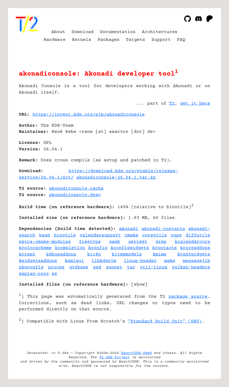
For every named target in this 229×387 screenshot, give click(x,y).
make (169, 261)
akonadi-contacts (163, 229)
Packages (109, 39)
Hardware (55, 39)
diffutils (198, 235)
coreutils (154, 235)
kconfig (97, 248)
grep (160, 241)
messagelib (196, 261)
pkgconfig (31, 267)
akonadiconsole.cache (76, 188)
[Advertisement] (194, 146)
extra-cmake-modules (45, 241)
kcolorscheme (35, 248)
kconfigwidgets (130, 248)
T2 (172, 103)
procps (56, 267)
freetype (90, 241)
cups (176, 235)
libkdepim (104, 261)
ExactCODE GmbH (136, 353)
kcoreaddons (195, 248)
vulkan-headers (191, 267)
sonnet (114, 267)
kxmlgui (74, 261)
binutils (65, 235)
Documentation (118, 32)
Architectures (160, 32)
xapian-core (34, 273)
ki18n (94, 254)
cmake (131, 235)
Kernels (81, 39)
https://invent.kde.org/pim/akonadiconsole (88, 114)
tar (131, 267)
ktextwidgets (193, 254)
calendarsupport (100, 235)
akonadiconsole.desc (75, 195)
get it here (195, 103)
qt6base (78, 267)
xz (54, 273)
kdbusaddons (61, 254)
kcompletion (70, 248)
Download (83, 32)
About (58, 32)
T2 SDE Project (114, 357)
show (139, 284)
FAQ (181, 39)
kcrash (27, 254)
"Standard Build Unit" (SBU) (165, 321)
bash (44, 235)
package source (188, 296)
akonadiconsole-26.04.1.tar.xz (116, 177)
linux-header (140, 261)
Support (160, 39)
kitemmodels (127, 254)
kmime (159, 254)
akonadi (128, 229)
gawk (114, 241)
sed (97, 267)
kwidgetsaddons (38, 261)
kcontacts (164, 248)
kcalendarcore (192, 241)
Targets (135, 39)
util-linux (153, 267)
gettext (137, 241)
